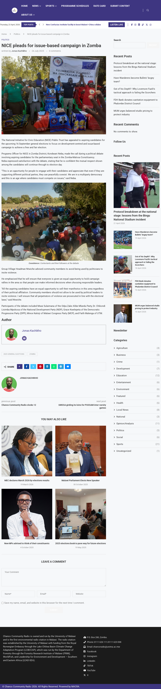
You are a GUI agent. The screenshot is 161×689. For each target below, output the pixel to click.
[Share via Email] (68, 366)
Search (117, 40)
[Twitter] (147, 24)
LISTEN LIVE (116, 24)
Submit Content (120, 6)
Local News (137, 410)
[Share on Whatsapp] (54, 366)
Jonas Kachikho (19, 51)
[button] (39, 24)
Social (137, 437)
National (137, 416)
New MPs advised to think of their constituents (26, 543)
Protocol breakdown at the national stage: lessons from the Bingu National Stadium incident (135, 67)
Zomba (32, 354)
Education (137, 375)
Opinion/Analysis (137, 423)
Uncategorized (137, 451)
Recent (153, 45)
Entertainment (137, 382)
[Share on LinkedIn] (47, 366)
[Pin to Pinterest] (40, 366)
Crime (137, 361)
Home (24, 6)
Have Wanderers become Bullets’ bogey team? (146, 233)
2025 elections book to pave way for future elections (80, 543)
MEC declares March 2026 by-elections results (26, 480)
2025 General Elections (14, 354)
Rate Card (99, 6)
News (35, 6)
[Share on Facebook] (26, 366)
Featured (137, 396)
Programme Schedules (75, 6)
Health (137, 403)
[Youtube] (153, 24)
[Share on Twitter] (33, 366)
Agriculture (137, 348)
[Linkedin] (139, 24)
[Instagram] (135, 24)
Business (137, 355)
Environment (137, 389)
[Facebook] (132, 24)
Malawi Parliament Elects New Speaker (81, 480)
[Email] (24, 338)
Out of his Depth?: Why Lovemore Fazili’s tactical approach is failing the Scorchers (146, 260)
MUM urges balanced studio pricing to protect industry (147, 307)
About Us (26, 14)
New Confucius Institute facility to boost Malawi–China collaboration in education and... (84, 24)
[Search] (147, 10)
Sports (50, 6)
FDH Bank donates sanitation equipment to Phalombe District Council (146, 284)
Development (137, 368)
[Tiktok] (143, 24)
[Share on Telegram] (61, 366)
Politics (17, 34)
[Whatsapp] (151, 24)
